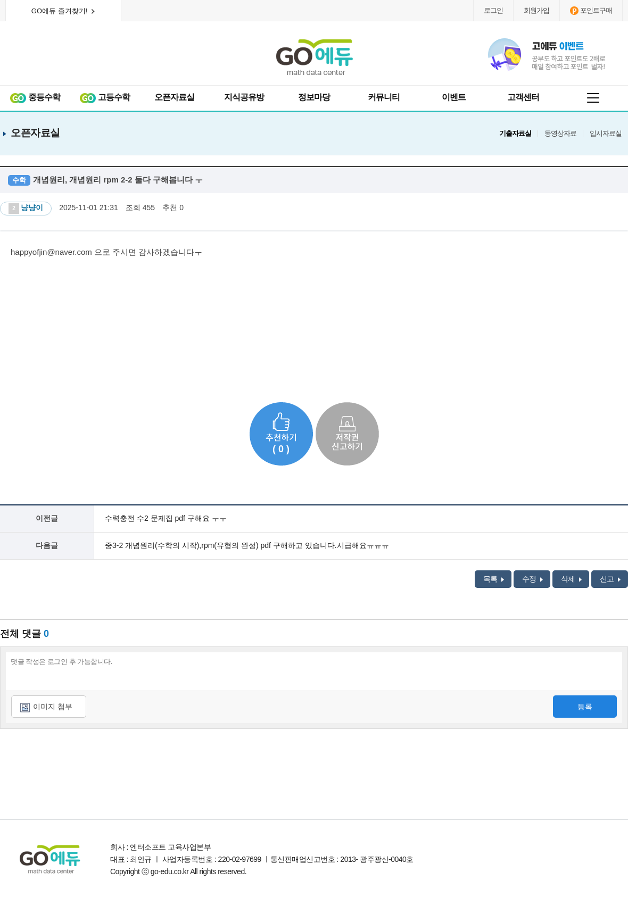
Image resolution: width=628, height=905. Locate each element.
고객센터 (523, 97)
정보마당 (314, 97)
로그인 (493, 10)
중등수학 (35, 97)
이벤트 (454, 97)
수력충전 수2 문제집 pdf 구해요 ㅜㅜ (166, 518)
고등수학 (104, 97)
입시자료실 (606, 133)
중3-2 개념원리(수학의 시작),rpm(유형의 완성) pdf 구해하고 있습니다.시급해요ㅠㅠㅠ (247, 545)
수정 (532, 579)
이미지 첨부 (52, 706)
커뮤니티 (384, 97)
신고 (610, 579)
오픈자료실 (174, 97)
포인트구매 (591, 10)
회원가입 (536, 10)
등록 (584, 706)
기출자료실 (515, 133)
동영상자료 (560, 133)
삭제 (571, 579)
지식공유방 (244, 97)
